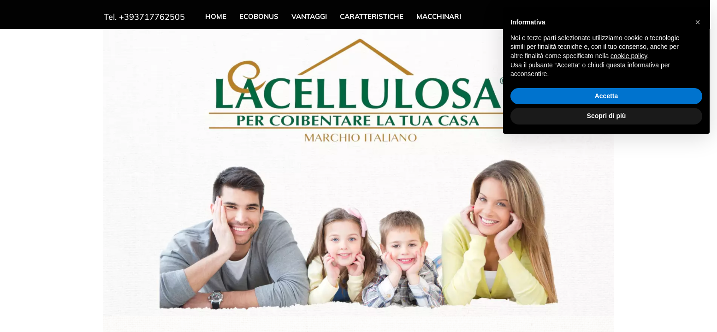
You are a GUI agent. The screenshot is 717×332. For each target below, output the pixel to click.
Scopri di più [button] (606, 115)
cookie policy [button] (628, 55)
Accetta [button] (606, 96)
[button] (697, 22)
